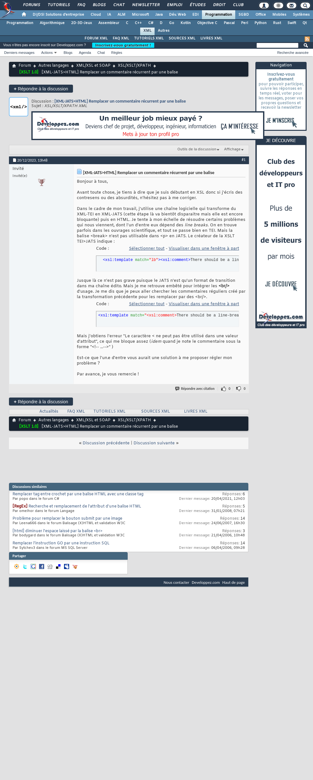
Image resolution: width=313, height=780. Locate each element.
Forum (25, 65)
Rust (277, 23)
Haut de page (233, 582)
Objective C (207, 23)
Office (260, 15)
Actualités (48, 411)
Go (171, 23)
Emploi (174, 5)
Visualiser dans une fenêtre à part (204, 248)
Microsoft (140, 15)
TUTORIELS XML (149, 38)
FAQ (80, 5)
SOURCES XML (182, 38)
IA (109, 15)
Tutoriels (58, 5)
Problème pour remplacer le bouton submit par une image (67, 518)
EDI (195, 15)
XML (147, 31)
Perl (244, 23)
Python (260, 23)
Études (197, 5)
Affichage (232, 149)
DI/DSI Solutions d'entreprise (58, 15)
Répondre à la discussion (41, 88)
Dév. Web (177, 15)
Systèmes (301, 15)
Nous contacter (176, 582)
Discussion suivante (154, 443)
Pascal (229, 23)
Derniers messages (19, 53)
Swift (291, 23)
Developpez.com (206, 582)
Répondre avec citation (195, 389)
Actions (47, 53)
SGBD (243, 15)
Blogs (99, 5)
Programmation (218, 15)
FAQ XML (121, 38)
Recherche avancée (293, 53)
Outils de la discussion (196, 149)
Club (238, 5)
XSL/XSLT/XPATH (134, 65)
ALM (121, 15)
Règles (116, 53)
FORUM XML (96, 38)
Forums (31, 5)
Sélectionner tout (147, 248)
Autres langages (53, 65)
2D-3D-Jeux (81, 23)
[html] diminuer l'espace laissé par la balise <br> (57, 531)
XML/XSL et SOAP (93, 65)
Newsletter (145, 5)
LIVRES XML (211, 38)
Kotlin (186, 23)
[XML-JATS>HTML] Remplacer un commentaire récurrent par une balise (120, 101)
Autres (164, 31)
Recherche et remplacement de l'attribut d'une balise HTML (84, 506)
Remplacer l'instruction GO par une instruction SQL (60, 543)
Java (159, 15)
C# (150, 23)
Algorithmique (52, 23)
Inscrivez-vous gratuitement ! (123, 45)
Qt (304, 23)
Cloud (96, 15)
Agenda (85, 53)
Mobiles (279, 15)
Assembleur (108, 23)
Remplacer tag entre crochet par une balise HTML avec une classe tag (77, 494)
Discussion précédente (106, 443)
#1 (243, 159)
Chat (118, 5)
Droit (219, 5)
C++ (138, 23)
